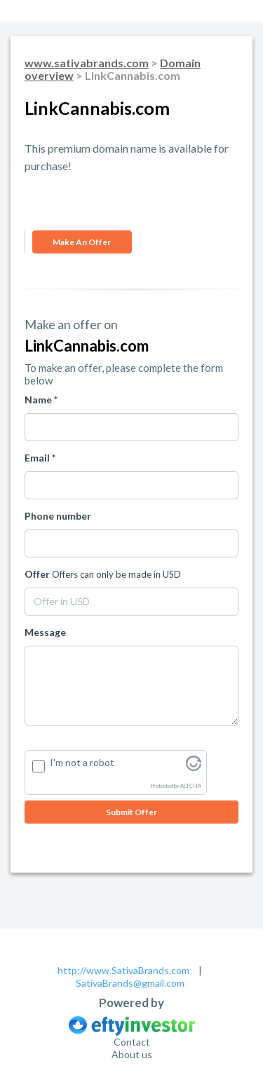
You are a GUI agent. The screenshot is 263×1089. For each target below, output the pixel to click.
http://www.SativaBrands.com (123, 970)
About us (132, 1054)
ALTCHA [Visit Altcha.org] (190, 786)
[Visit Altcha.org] (193, 767)
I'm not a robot (82, 762)
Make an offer (82, 242)
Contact (132, 1042)
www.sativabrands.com (87, 62)
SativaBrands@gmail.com (130, 983)
